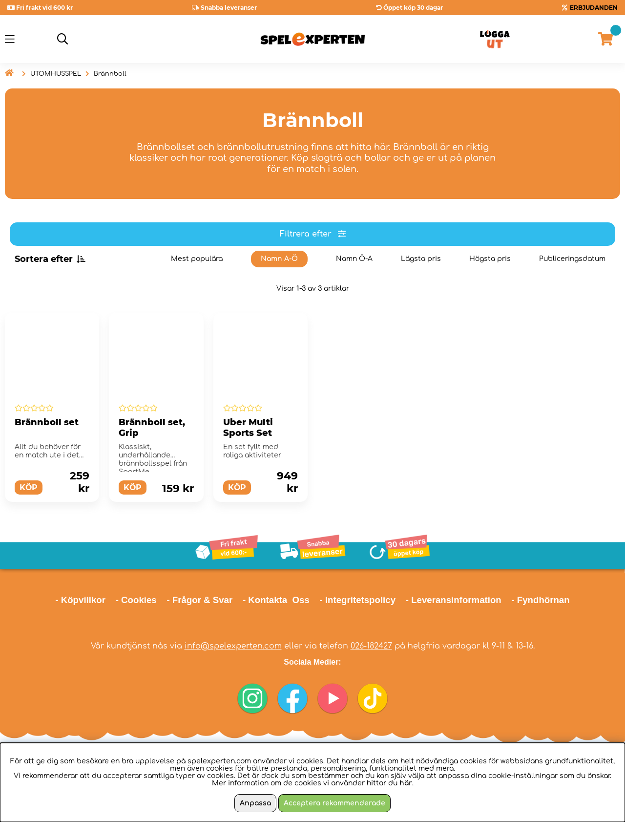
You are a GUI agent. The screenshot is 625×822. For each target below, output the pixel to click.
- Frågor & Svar (199, 600)
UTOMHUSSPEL (55, 73)
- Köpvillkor (80, 600)
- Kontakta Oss (276, 600)
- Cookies (136, 600)
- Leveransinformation (453, 600)
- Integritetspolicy (358, 600)
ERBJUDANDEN (594, 7)
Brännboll (110, 73)
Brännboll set (47, 422)
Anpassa (255, 803)
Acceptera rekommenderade (334, 803)
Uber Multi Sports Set (248, 427)
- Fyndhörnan (540, 600)
